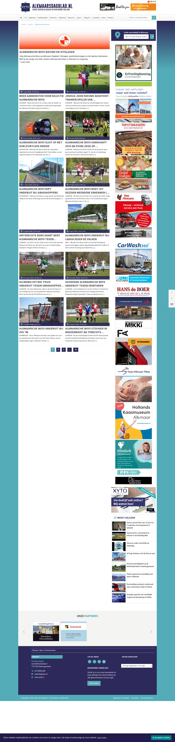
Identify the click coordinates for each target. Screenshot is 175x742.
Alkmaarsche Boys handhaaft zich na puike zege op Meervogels (86, 144)
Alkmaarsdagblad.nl (52, 6)
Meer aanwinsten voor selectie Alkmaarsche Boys (41, 97)
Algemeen (32, 18)
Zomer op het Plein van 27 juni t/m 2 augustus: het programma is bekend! (140, 525)
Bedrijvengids (43, 18)
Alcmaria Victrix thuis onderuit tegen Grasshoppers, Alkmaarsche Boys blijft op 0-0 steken (41, 284)
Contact (110, 18)
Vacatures (96, 18)
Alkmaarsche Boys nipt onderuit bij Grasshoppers (38, 190)
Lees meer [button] (101, 738)
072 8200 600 (40, 712)
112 (25, 18)
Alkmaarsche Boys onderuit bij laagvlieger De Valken (87, 237)
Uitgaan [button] (86, 18)
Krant (103, 18)
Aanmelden (94, 724)
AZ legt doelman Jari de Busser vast (141, 566)
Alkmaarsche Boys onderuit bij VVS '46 (41, 330)
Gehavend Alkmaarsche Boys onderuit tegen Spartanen (85, 283)
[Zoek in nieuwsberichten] (140, 18)
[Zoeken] (154, 18)
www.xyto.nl (39, 718)
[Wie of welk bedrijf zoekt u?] (136, 36)
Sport (30, 25)
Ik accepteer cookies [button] (161, 738)
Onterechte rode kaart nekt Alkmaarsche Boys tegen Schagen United (39, 237)
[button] (24, 62)
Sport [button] (79, 18)
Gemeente (53, 18)
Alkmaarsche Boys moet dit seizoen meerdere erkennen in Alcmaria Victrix (86, 191)
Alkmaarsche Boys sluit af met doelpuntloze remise (40, 144)
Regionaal (62, 18)
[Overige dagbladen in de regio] (136, 707)
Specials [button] (71, 18)
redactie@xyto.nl (41, 715)
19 (76, 350)
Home (23, 25)
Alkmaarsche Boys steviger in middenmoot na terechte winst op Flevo (86, 330)
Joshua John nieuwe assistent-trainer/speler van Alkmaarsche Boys (87, 97)
